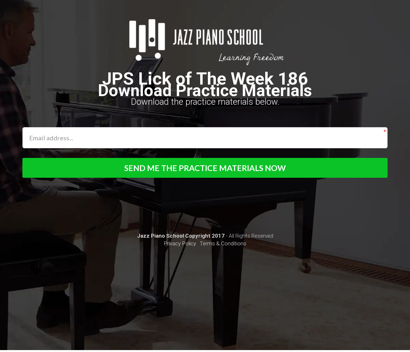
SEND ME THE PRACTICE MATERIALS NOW (205, 168)
